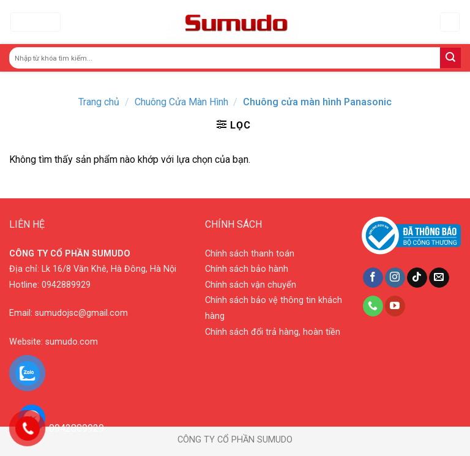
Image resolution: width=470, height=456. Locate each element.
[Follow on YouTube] (395, 306)
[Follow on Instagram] (395, 277)
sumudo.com (71, 342)
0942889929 (66, 285)
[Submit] (450, 58)
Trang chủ (98, 102)
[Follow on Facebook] (373, 277)
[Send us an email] (439, 277)
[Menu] (35, 22)
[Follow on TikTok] (417, 277)
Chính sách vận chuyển (250, 285)
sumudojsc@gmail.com (81, 313)
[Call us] (373, 306)
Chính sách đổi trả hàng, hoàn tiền (272, 332)
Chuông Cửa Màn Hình (181, 102)
